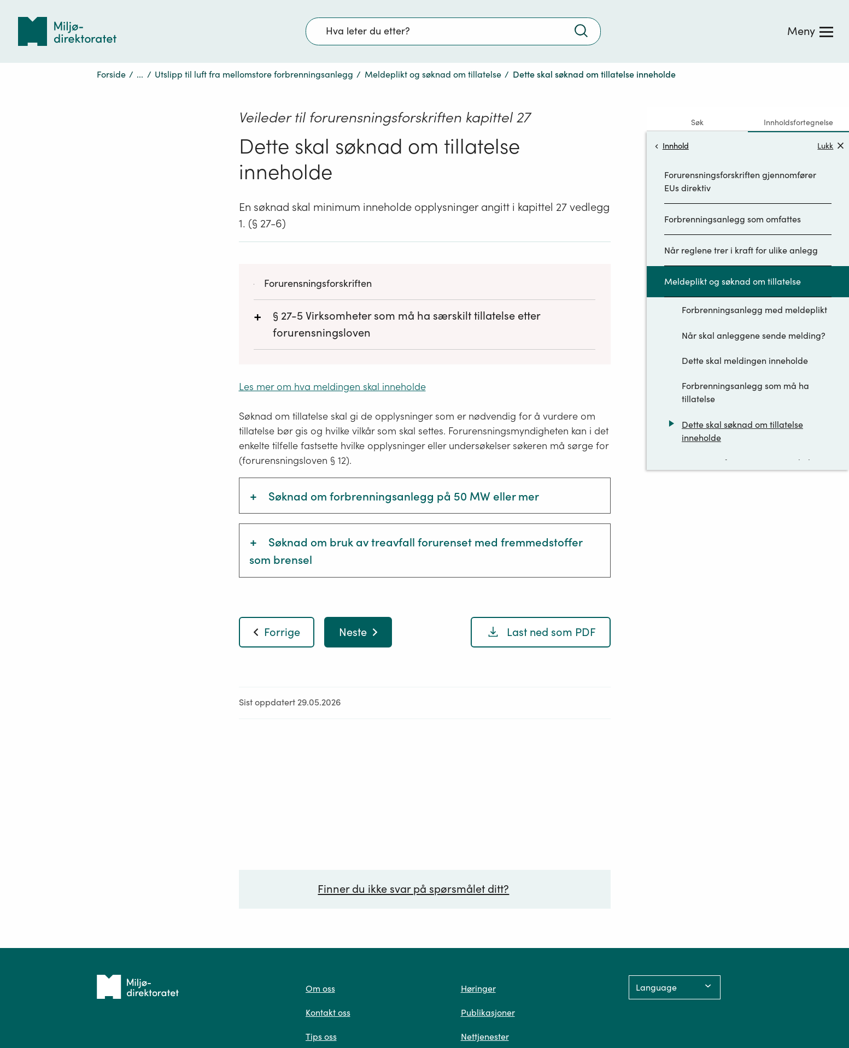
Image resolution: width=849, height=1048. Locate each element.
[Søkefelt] (453, 31)
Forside (111, 74)
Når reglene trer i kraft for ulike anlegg (741, 250)
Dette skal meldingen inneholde (745, 360)
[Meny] (810, 31)
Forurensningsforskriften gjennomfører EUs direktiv (740, 181)
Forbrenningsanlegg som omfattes (732, 219)
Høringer (478, 988)
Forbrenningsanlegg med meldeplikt (754, 309)
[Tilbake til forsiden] (67, 31)
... (140, 74)
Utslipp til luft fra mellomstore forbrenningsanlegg (254, 74)
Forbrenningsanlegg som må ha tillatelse (745, 392)
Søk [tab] (697, 122)
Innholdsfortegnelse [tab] (798, 122)
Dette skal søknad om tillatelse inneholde (742, 431)
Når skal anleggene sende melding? (753, 335)
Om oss (320, 988)
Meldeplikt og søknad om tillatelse (433, 74)
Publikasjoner (488, 1012)
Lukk (830, 145)
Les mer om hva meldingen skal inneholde (332, 386)
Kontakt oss (328, 1012)
